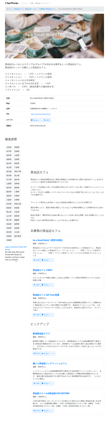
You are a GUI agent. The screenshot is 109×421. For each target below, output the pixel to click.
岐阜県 (8, 188)
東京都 (37, 411)
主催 (31, 3)
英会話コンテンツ (42, 3)
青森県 (16, 147)
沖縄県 (8, 240)
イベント (24, 3)
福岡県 (16, 224)
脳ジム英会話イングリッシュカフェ (50, 363)
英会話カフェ (36, 120)
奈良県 (8, 204)
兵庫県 (47, 120)
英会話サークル (48, 353)
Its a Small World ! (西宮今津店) (48, 240)
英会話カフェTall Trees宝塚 (46, 295)
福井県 (16, 180)
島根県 (16, 208)
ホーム (9, 9)
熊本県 (8, 232)
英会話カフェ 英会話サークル (25, 9)
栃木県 (8, 163)
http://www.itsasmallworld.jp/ (41, 114)
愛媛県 (16, 220)
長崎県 (16, 228)
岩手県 (8, 151)
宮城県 (16, 151)
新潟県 (37, 353)
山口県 (8, 216)
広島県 (16, 212)
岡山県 (8, 212)
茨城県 (16, 159)
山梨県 (8, 184)
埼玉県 (8, 167)
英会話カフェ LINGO (42, 270)
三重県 (16, 192)
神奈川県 (17, 171)
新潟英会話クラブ (41, 333)
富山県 (16, 176)
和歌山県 (17, 204)
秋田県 (8, 155)
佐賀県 (8, 228)
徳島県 (16, 216)
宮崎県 (8, 236)
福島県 (8, 159)
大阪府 (8, 200)
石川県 (8, 180)
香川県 (8, 220)
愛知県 (8, 192)
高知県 (8, 224)
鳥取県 (8, 208)
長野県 (16, 184)
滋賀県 (8, 196)
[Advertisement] (48, 149)
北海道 (8, 147)
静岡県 (16, 188)
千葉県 (16, 167)
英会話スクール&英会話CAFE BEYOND (51, 393)
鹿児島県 (17, 236)
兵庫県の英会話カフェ (47, 9)
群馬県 (16, 163)
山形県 (16, 155)
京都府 (37, 383)
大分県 (16, 232)
